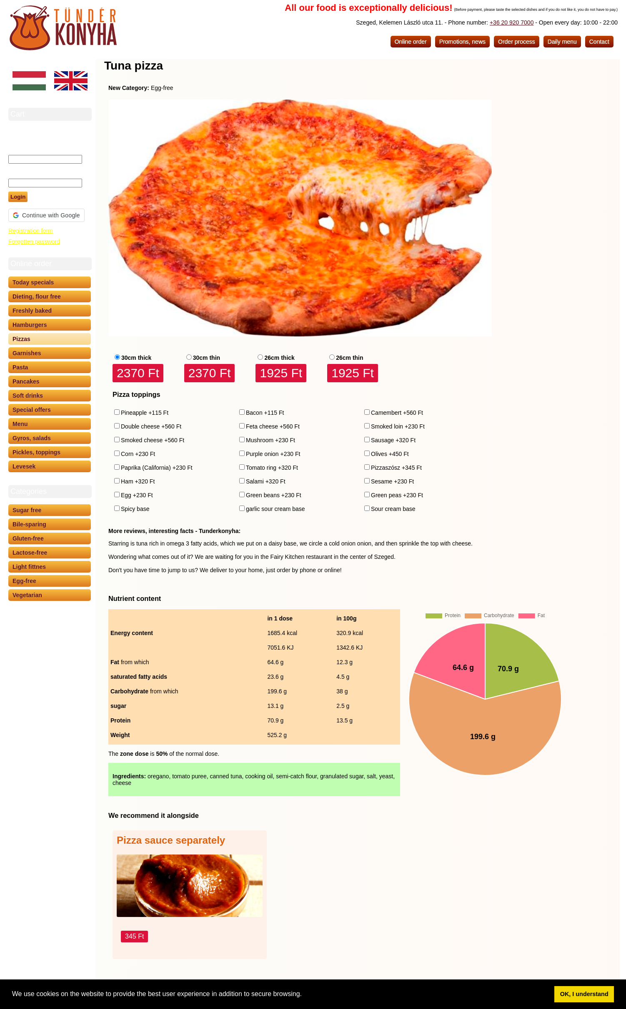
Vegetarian (27, 595)
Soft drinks (28, 395)
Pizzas (21, 339)
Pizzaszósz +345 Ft (396, 467)
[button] (304, 995)
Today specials (33, 282)
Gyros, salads (32, 438)
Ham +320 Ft (138, 481)
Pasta (20, 367)
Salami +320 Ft (265, 481)
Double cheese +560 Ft (151, 426)
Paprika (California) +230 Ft (157, 467)
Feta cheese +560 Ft (273, 426)
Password (22, 171)
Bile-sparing (29, 524)
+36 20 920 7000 (512, 22)
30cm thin (206, 357)
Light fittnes (29, 566)
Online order (411, 41)
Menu (20, 424)
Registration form (30, 230)
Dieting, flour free (37, 296)
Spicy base (135, 509)
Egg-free (24, 581)
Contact (599, 41)
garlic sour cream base (275, 509)
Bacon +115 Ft (265, 412)
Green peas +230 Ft (397, 495)
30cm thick (136, 357)
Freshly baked (32, 310)
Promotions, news (462, 41)
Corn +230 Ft (138, 454)
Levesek (24, 466)
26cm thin (349, 357)
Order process (516, 41)
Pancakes (26, 381)
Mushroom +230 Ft (270, 440)
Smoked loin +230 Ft (398, 426)
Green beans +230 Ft (273, 495)
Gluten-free (28, 538)
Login (17, 197)
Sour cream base (393, 509)
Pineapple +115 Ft (144, 412)
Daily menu (562, 41)
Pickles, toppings (36, 452)
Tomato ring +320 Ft (272, 467)
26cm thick (279, 357)
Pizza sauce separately (171, 840)
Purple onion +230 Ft (273, 454)
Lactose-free (30, 552)
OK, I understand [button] (584, 994)
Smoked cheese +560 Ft (152, 440)
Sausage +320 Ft (393, 440)
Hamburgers (30, 324)
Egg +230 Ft (137, 495)
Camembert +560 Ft (397, 412)
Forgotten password (34, 241)
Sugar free (27, 510)
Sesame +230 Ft (392, 481)
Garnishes (27, 353)
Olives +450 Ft (390, 454)
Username (22, 147)
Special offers (32, 409)
